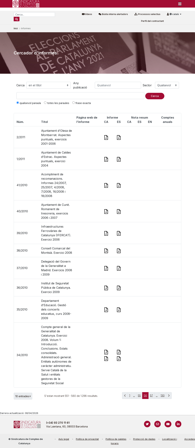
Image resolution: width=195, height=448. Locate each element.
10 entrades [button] (23, 396)
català (174, 14)
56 (146, 396)
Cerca (20, 85)
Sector (147, 85)
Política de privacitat (87, 439)
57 (152, 396)
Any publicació (80, 85)
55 (140, 396)
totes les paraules (56, 103)
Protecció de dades (144, 439)
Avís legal (63, 439)
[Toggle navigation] (180, 4)
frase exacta (81, 103)
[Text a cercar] (80, 95)
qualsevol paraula (28, 103)
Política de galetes (116, 439)
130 (163, 396)
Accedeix (189, 439)
